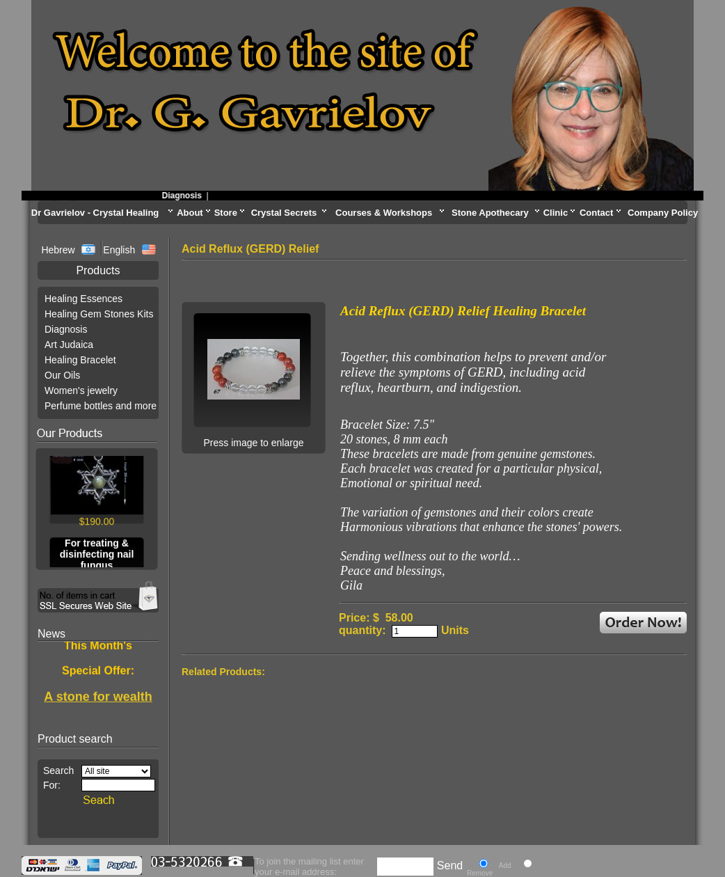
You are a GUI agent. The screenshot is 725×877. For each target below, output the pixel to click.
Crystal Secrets (284, 212)
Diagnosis (187, 195)
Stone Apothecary (490, 212)
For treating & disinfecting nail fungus (97, 556)
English (119, 249)
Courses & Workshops (383, 212)
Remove (480, 873)
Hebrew (59, 249)
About (190, 212)
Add (505, 865)
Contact (596, 212)
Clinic (555, 212)
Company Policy (663, 212)
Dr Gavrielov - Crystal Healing (95, 212)
